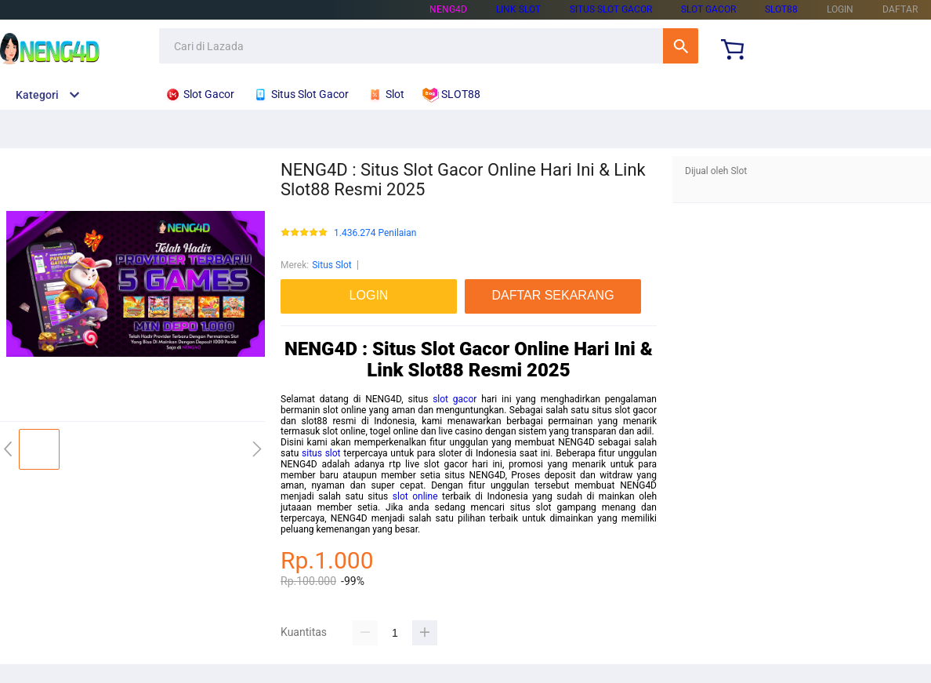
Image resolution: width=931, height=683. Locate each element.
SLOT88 (781, 9)
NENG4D (448, 9)
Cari (680, 46)
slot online (415, 496)
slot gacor (454, 399)
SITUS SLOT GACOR (611, 9)
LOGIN (840, 9)
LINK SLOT (518, 9)
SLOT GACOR (708, 9)
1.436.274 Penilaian (375, 233)
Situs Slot (332, 265)
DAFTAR (900, 9)
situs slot (321, 453)
